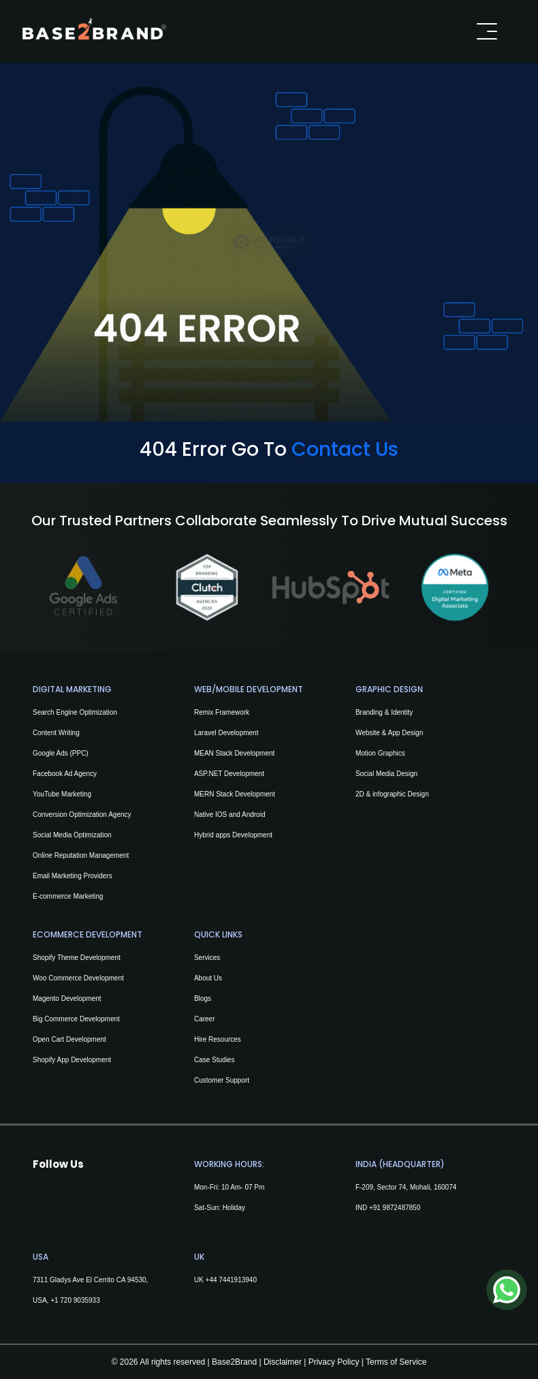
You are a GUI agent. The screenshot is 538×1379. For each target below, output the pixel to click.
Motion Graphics (380, 753)
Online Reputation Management (81, 855)
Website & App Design (389, 733)
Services (207, 957)
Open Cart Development (69, 1039)
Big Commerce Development (76, 1019)
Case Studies (214, 1060)
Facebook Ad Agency (65, 773)
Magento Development (67, 998)
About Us (208, 978)
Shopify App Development (72, 1060)
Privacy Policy (332, 1362)
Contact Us (344, 449)
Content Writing (56, 733)
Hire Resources (217, 1039)
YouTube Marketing (62, 794)
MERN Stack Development (234, 794)
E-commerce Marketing (68, 896)
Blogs (202, 998)
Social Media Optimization (72, 835)
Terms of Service (396, 1362)
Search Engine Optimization (75, 712)
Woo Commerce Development (78, 978)
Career (204, 1019)
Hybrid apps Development (233, 835)
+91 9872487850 (394, 1207)
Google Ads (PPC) (61, 753)
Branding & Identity (384, 712)
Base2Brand (234, 1362)
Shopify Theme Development (77, 957)
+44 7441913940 (230, 1280)
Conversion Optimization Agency (82, 814)
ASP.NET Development (229, 773)
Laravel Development (226, 733)
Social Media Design (386, 773)
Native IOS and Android (230, 814)
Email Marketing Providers (72, 876)
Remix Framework (221, 712)
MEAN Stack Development (234, 753)
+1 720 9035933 (75, 1300)
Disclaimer (283, 1362)
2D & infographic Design (392, 794)
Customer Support (221, 1080)
